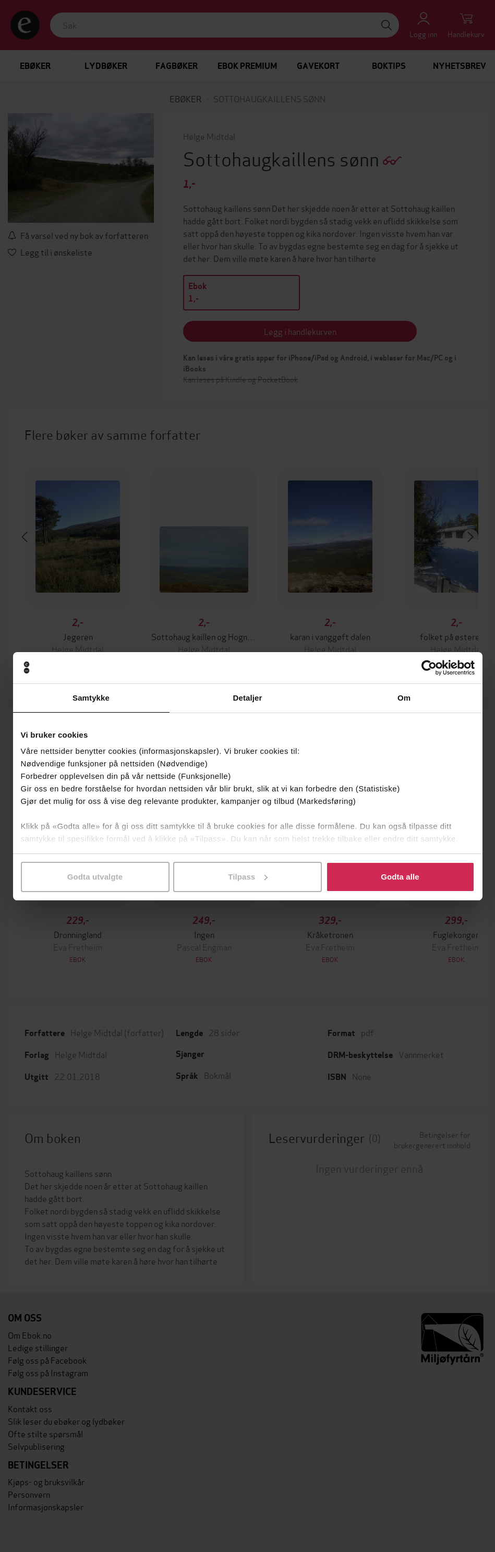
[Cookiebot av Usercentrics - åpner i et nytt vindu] (429, 668)
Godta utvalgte (95, 876)
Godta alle (400, 876)
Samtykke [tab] (91, 697)
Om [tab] (404, 697)
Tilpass (248, 876)
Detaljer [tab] (247, 697)
